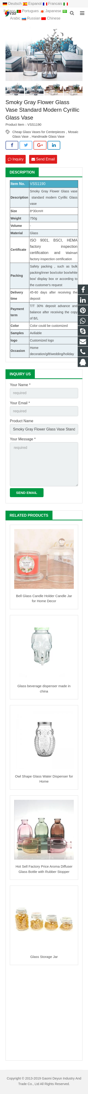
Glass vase (69, 191)
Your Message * (23, 439)
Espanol (33, 4)
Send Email (43, 159)
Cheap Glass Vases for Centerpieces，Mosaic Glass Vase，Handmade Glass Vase (45, 132)
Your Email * (20, 403)
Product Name (21, 421)
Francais (53, 4)
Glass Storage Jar (44, 957)
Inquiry (15, 159)
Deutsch (13, 4)
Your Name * (20, 385)
